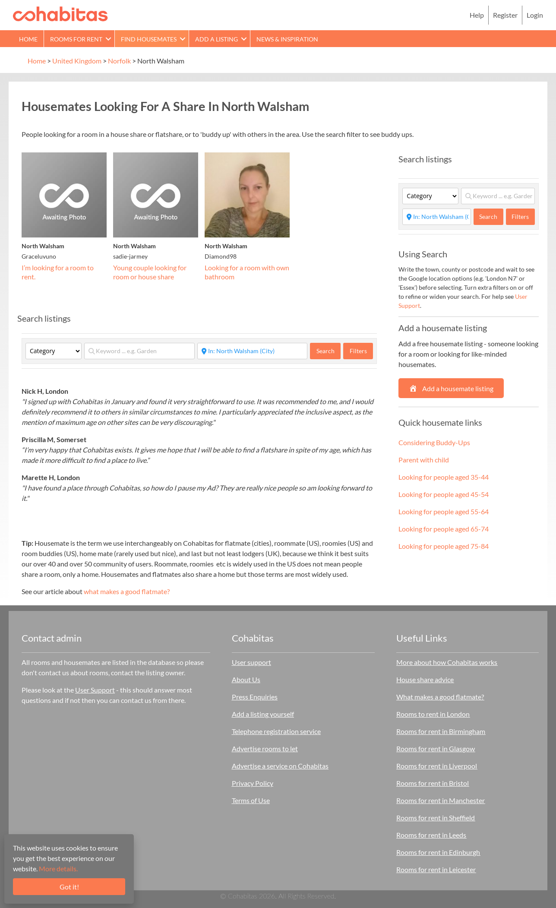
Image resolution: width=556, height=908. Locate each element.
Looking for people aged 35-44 (443, 477)
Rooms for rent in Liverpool (436, 766)
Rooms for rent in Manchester (440, 800)
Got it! (69, 887)
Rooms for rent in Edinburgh (438, 852)
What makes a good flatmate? (440, 697)
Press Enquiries (255, 697)
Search (328, 350)
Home (28, 39)
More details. (58, 868)
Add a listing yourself (263, 714)
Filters (358, 350)
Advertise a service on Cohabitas (280, 766)
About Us (246, 679)
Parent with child (423, 460)
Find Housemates (149, 39)
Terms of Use (251, 800)
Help (477, 15)
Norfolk (119, 61)
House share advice (425, 679)
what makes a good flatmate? (127, 591)
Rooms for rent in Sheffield (435, 817)
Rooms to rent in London (433, 714)
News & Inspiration (287, 39)
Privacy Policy (252, 783)
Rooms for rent (76, 39)
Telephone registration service (276, 731)
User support (251, 662)
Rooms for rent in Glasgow (435, 748)
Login (535, 15)
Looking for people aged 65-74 (443, 529)
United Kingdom (76, 61)
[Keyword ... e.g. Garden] (139, 351)
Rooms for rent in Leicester (436, 869)
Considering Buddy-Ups (434, 442)
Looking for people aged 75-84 (443, 546)
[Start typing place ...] (252, 351)
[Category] (53, 351)
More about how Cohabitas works (446, 662)
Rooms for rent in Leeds (431, 835)
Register (505, 15)
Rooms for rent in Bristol (432, 783)
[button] (108, 38)
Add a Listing (216, 39)
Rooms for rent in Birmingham (440, 731)
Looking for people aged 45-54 (443, 494)
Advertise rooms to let (265, 748)
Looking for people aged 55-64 (443, 511)
